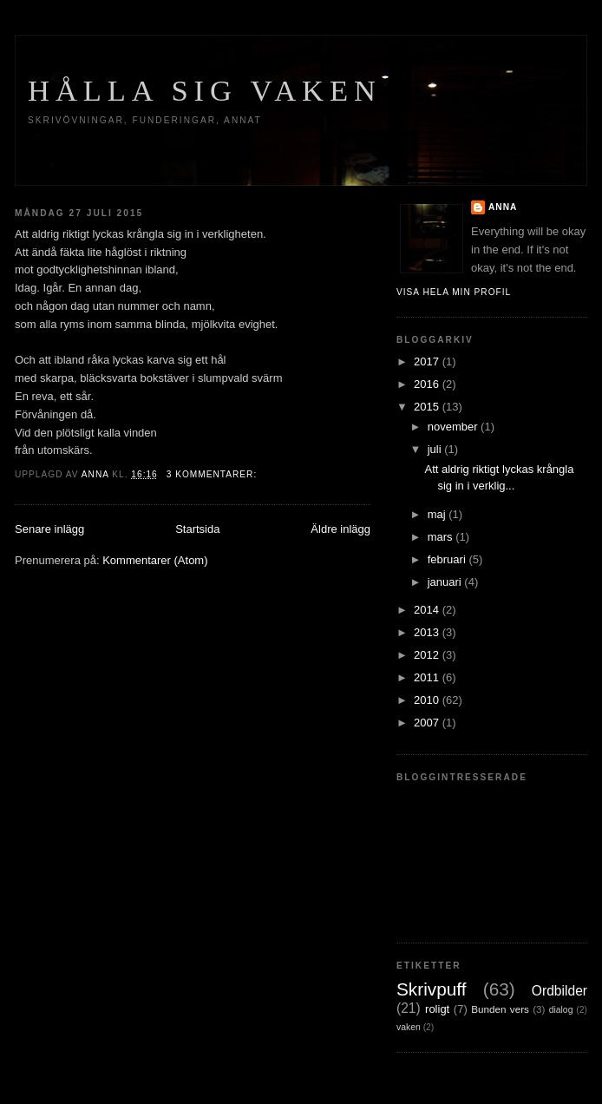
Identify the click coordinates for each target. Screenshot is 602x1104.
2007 (428, 722)
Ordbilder (559, 990)
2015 (428, 406)
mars (442, 536)
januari (446, 581)
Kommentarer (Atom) (154, 560)
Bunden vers (500, 1009)
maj (438, 514)
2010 (428, 699)
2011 (428, 677)
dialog (561, 1010)
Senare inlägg (49, 529)
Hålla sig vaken (205, 90)
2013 (428, 632)
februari (448, 559)
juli (436, 449)
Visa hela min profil (453, 292)
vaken (408, 1027)
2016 (428, 384)
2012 (428, 654)
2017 (428, 361)
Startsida (197, 529)
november (454, 426)
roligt (437, 1008)
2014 (428, 609)
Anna (502, 207)
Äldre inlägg (340, 529)
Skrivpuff (431, 989)
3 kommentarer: (213, 474)
